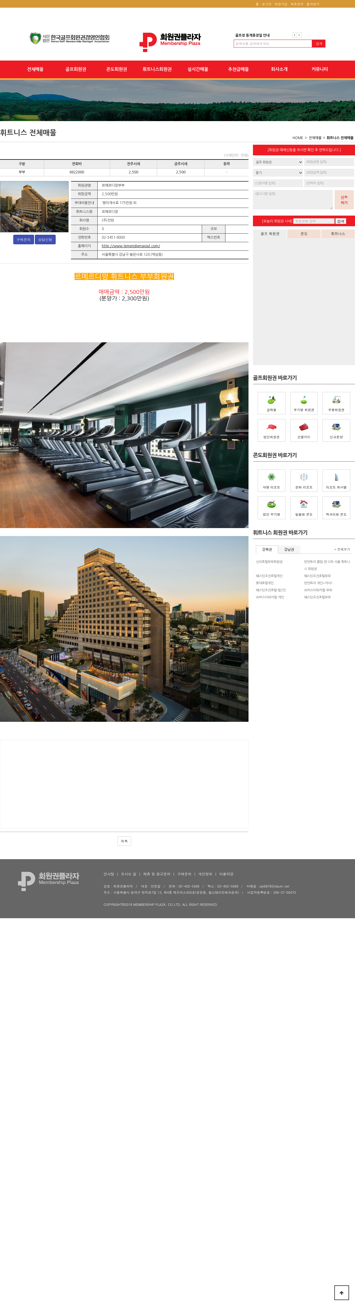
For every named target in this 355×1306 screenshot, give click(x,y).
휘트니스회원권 (157, 69)
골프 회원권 (269, 233)
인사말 (109, 1185)
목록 (124, 1152)
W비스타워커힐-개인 (270, 597)
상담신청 (45, 239)
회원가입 (281, 4)
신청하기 (344, 200)
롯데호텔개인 (265, 583)
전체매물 (35, 69)
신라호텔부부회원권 (269, 562)
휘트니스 (338, 233)
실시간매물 (198, 69)
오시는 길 (128, 1185)
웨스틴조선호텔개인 (269, 576)
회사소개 (279, 69)
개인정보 (205, 1185)
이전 (294, 35)
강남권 (289, 549)
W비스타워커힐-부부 (318, 590)
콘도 (304, 233)
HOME (298, 138)
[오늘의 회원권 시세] (277, 221)
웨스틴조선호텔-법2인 (271, 590)
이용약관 (226, 1185)
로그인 (267, 4)
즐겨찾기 (313, 4)
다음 (299, 35)
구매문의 (24, 239)
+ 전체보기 (342, 549)
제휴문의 (297, 4)
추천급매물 (238, 69)
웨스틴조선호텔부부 (317, 576)
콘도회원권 (116, 69)
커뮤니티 (320, 69)
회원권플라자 (177, 42)
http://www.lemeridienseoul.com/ (131, 246)
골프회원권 (75, 69)
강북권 (267, 549)
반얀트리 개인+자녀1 (318, 583)
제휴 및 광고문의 (156, 1185)
